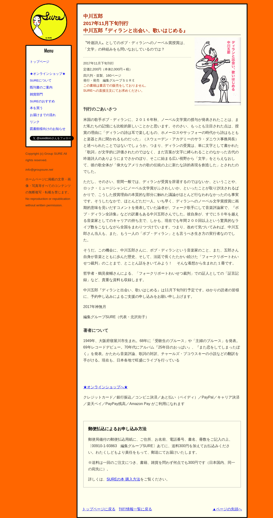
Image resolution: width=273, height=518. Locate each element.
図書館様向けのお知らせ (47, 129)
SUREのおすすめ (42, 101)
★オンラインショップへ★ (105, 387)
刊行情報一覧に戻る (135, 509)
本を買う (36, 108)
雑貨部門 (36, 94)
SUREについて (41, 80)
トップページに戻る (98, 509)
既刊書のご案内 (41, 87)
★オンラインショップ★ (47, 73)
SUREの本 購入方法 (123, 479)
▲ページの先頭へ (227, 509)
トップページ (39, 61)
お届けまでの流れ (43, 115)
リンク (35, 122)
